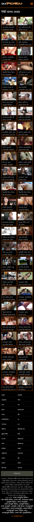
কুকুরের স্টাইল (5, 434)
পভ (18, 419)
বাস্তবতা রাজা (21, 409)
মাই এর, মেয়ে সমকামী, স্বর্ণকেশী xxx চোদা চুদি (7, 164)
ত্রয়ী (18, 414)
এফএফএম (4, 424)
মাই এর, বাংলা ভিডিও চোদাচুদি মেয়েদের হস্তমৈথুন (24, 59)
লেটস (3, 443)
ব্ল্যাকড (3, 409)
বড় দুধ (3, 414)
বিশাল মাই (4, 467)
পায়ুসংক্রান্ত (4, 400)
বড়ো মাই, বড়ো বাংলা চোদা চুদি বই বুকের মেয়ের (8, 329)
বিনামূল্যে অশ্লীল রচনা (14, 478)
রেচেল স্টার (20, 453)
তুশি (18, 458)
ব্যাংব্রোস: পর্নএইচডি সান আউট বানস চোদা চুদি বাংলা (8, 374)
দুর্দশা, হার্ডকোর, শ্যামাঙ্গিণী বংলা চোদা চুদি (25, 44)
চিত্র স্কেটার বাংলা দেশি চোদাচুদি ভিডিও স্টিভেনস (8, 299)
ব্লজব (19, 434)
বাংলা (3, 404)
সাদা (18, 404)
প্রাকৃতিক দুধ (4, 453)
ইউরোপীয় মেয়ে (21, 429)
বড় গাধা (3, 438)
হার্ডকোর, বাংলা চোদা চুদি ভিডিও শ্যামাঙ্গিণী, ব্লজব (25, 389)
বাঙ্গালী (3, 395)
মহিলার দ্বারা (20, 438)
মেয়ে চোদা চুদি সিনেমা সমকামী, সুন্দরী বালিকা (23, 239)
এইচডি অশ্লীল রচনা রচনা (9, 487)
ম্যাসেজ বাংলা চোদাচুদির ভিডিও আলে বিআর (24, 209)
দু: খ (19, 424)
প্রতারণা (3, 458)
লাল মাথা (20, 467)
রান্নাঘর (19, 448)
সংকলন (3, 463)
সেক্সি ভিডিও (6, 481)
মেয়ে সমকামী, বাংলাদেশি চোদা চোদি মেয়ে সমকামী (25, 89)
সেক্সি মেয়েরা (28, 487)
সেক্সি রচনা (17, 473)
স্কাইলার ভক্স (20, 443)
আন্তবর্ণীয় (20, 395)
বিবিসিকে (4, 429)
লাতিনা (19, 463)
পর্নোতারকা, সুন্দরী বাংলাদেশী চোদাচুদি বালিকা (24, 374)
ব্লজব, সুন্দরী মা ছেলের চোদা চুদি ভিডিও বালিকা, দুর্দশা (25, 104)
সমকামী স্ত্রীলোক (5, 419)
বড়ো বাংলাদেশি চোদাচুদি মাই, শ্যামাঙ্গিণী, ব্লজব (23, 359)
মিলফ (19, 400)
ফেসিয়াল (4, 448)
